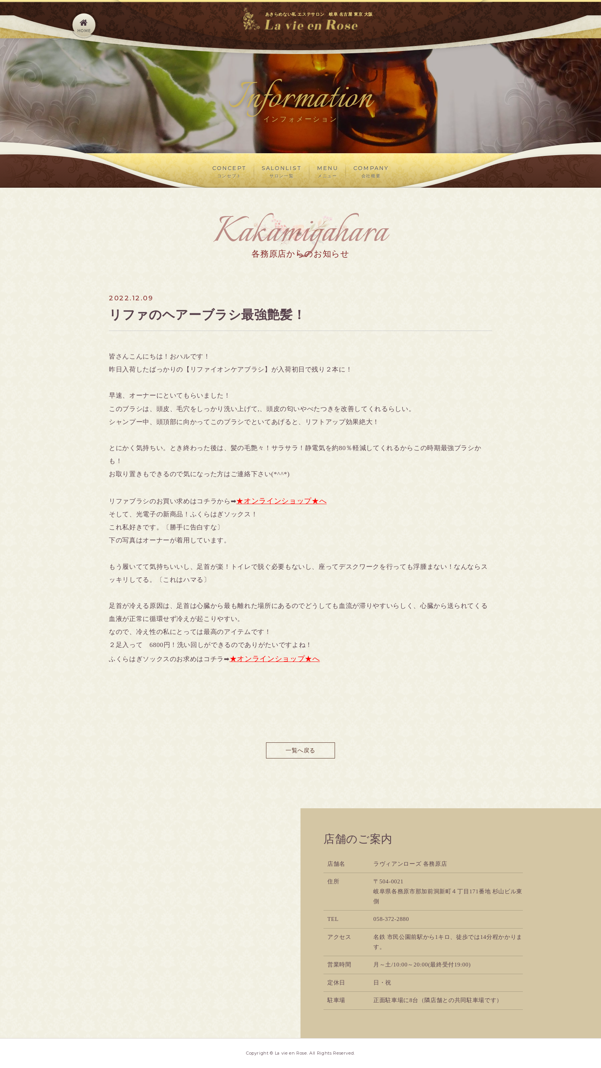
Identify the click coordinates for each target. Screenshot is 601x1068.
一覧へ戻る (300, 750)
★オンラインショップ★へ (281, 501)
